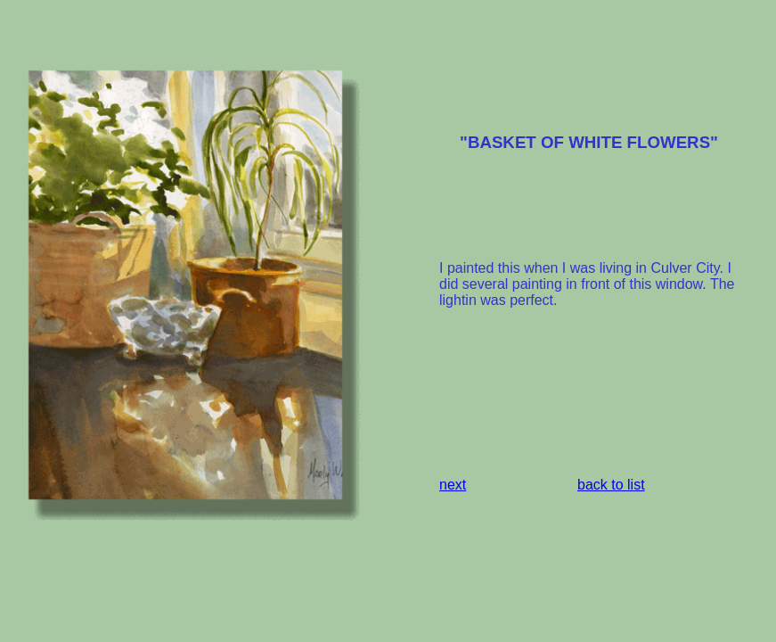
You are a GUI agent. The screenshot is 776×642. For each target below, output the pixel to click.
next (452, 484)
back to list (611, 484)
